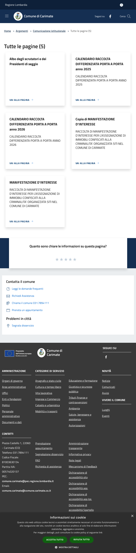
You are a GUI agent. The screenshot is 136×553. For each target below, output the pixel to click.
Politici (6, 405)
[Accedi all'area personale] (121, 5)
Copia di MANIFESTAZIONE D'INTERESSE (95, 121)
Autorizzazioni (77, 425)
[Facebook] (108, 16)
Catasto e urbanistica (47, 405)
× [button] (132, 516)
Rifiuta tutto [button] (82, 539)
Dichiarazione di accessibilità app (78, 485)
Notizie (106, 381)
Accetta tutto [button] (54, 539)
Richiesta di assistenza (48, 466)
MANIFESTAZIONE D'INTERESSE (33, 182)
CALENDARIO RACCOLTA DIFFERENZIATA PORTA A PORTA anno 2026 (33, 124)
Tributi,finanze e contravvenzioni (78, 400)
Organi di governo (12, 381)
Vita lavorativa (43, 393)
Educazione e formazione (83, 381)
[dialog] (68, 532)
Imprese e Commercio (47, 399)
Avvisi (105, 393)
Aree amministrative (14, 387)
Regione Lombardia (16, 5)
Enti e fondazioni (11, 399)
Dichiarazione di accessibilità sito (78, 475)
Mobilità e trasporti (46, 411)
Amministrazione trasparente (78, 445)
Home (7, 31)
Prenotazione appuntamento (43, 445)
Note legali (75, 460)
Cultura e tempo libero (48, 387)
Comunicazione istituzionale (49, 31)
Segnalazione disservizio (49, 454)
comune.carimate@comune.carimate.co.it (26, 491)
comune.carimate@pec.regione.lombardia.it (28, 481)
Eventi (106, 416)
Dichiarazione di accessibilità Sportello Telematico (81, 510)
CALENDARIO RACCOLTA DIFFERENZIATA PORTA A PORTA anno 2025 (99, 64)
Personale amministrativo (11, 413)
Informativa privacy (80, 454)
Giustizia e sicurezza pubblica (80, 389)
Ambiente (74, 408)
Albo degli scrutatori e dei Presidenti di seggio (28, 61)
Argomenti (22, 31)
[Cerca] (129, 16)
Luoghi (106, 410)
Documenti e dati (12, 422)
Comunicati (108, 387)
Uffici (5, 393)
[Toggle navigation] (7, 16)
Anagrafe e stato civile (48, 381)
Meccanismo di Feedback (83, 466)
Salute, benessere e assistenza (80, 417)
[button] (68, 547)
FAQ (37, 460)
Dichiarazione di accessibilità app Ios (80, 496)
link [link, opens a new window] (100, 532)
